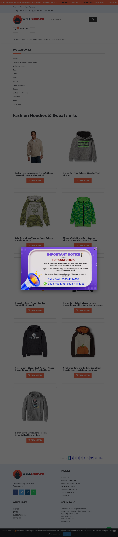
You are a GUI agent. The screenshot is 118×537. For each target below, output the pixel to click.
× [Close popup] (94, 250)
